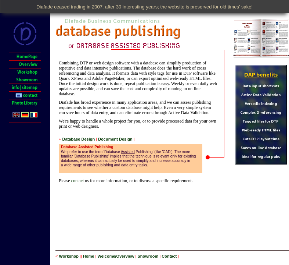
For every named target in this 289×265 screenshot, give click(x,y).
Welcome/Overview (115, 256)
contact (77, 180)
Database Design (78, 139)
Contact (169, 256)
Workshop (69, 256)
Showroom (148, 256)
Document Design (115, 139)
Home (88, 256)
